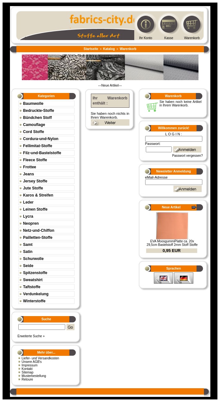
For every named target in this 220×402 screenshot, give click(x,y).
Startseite (91, 49)
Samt (27, 244)
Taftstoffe (31, 287)
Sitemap (27, 372)
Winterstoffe (34, 301)
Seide (28, 266)
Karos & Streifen (38, 195)
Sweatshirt (33, 280)
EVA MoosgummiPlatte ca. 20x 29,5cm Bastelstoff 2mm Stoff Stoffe (172, 243)
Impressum (29, 365)
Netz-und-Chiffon (38, 230)
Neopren (31, 223)
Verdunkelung (35, 294)
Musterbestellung (34, 376)
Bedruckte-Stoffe (38, 110)
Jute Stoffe (33, 188)
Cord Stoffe (33, 132)
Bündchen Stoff (37, 117)
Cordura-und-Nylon (40, 139)
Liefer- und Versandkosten (40, 358)
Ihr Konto (145, 38)
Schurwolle (33, 258)
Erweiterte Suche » (31, 336)
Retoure (27, 379)
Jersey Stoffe (35, 181)
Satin (27, 251)
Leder (28, 202)
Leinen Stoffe (35, 209)
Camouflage (34, 124)
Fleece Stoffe (35, 160)
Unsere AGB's (32, 362)
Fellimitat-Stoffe (37, 146)
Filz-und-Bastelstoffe (42, 153)
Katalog (109, 49)
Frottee (29, 167)
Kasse (168, 38)
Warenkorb (192, 38)
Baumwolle (33, 103)
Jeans (28, 174)
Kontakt (27, 369)
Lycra (28, 216)
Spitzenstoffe (35, 273)
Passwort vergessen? (187, 155)
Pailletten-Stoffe (37, 237)
